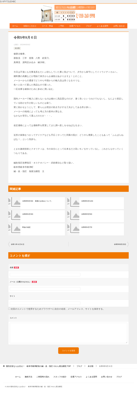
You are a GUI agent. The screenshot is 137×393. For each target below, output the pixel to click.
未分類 (17, 48)
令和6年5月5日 (86, 214)
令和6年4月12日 (87, 201)
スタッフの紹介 (59, 377)
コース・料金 (47, 26)
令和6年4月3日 (27, 214)
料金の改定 (26, 227)
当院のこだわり (29, 26)
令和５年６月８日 (17, 244)
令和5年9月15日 (120, 244)
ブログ (89, 26)
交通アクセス (75, 26)
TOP (38, 366)
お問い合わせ (119, 26)
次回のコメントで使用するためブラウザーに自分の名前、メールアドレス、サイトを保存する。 (58, 309)
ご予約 (61, 26)
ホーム (15, 26)
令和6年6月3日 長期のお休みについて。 (37, 201)
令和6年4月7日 (86, 227)
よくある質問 (102, 26)
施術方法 (28, 377)
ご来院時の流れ (42, 377)
